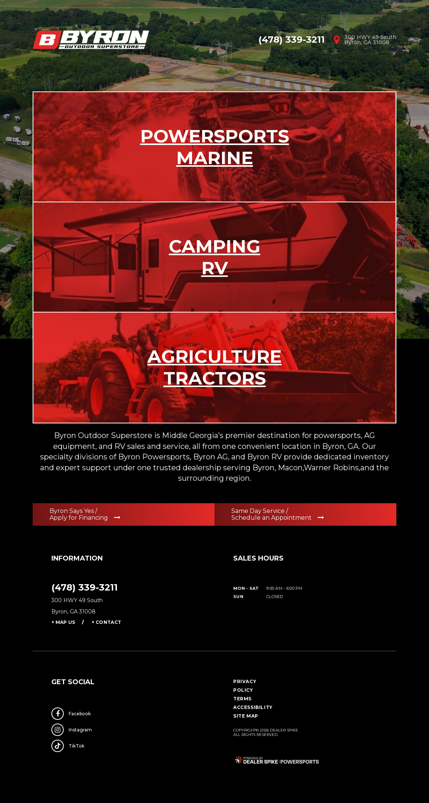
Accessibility (253, 707)
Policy (243, 690)
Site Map (245, 716)
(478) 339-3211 (84, 587)
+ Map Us (63, 622)
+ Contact (106, 622)
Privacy (244, 681)
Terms (242, 698)
